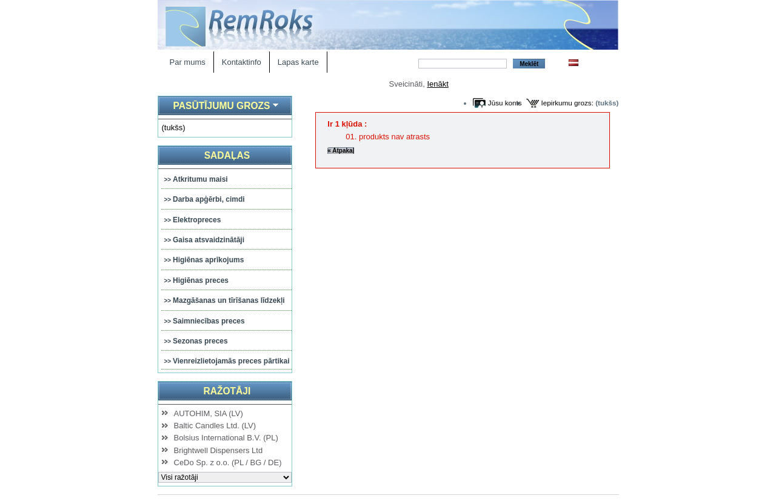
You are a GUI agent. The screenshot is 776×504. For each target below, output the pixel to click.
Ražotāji (226, 391)
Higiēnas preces (201, 280)
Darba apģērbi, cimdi (209, 199)
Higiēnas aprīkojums (208, 260)
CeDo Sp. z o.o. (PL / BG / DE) (228, 462)
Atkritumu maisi (200, 179)
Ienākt (437, 83)
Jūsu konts (505, 103)
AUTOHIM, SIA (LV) (208, 413)
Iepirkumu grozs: (567, 103)
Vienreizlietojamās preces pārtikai (231, 361)
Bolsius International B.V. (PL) (226, 437)
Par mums (188, 62)
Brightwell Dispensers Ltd (218, 450)
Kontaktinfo (241, 62)
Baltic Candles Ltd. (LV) (215, 425)
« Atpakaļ (340, 150)
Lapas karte (298, 62)
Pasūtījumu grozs (221, 106)
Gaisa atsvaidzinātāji (208, 240)
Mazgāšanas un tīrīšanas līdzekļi (229, 300)
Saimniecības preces (209, 321)
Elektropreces (197, 220)
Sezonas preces (200, 341)
